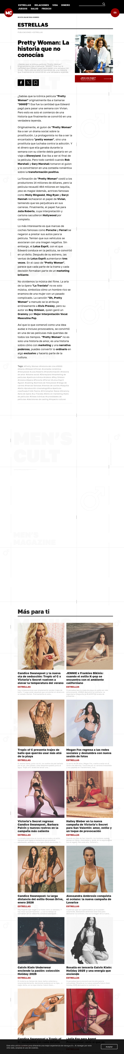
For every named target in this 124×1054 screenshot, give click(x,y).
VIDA (55, 5)
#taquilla (64, 385)
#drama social (32, 374)
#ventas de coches (51, 385)
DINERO (65, 5)
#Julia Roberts (37, 371)
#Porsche (38, 380)
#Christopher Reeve (50, 391)
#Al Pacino (35, 391)
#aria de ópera (24, 394)
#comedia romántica (51, 369)
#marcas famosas (33, 385)
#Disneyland (45, 374)
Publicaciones (24, 32)
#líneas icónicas (37, 396)
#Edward (29, 369)
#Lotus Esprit (57, 380)
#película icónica (35, 377)
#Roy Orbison (58, 377)
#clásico (47, 377)
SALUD (34, 8)
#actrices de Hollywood (45, 383)
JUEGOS (22, 8)
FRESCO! (46, 8)
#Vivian (37, 369)
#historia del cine (47, 366)
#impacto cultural (57, 399)
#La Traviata (37, 394)
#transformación (52, 371)
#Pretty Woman (31, 366)
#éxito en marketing (53, 394)
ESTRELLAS (24, 5)
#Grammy (64, 391)
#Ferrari (47, 380)
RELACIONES (41, 5)
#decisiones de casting (37, 399)
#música (22, 380)
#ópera (29, 380)
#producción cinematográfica (38, 388)
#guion (21, 383)
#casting (29, 383)
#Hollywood (23, 371)
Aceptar (109, 1047)
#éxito (21, 388)
